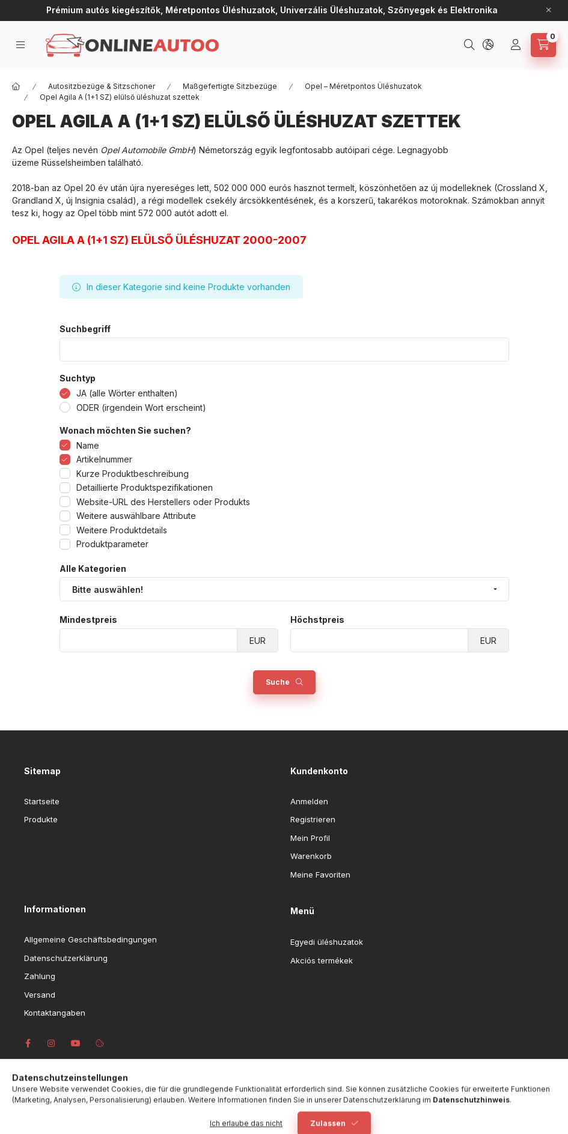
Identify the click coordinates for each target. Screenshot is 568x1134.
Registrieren (312, 819)
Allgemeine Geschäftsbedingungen (90, 939)
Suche (278, 682)
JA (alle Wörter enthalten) (127, 393)
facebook (28, 1043)
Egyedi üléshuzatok (326, 942)
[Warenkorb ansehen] (543, 45)
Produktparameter (112, 544)
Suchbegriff (85, 329)
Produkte (41, 819)
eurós (280, 188)
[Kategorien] (21, 45)
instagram (52, 1043)
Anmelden (309, 801)
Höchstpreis (317, 620)
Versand (39, 994)
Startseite (42, 801)
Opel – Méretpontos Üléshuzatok (363, 86)
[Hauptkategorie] (16, 86)
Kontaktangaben (54, 1012)
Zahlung (39, 976)
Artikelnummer (104, 459)
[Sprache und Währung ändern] (489, 45)
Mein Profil (310, 838)
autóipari (352, 150)
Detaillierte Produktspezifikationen (144, 487)
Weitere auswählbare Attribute (136, 516)
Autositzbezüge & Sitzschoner (101, 86)
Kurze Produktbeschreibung (132, 473)
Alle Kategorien (93, 569)
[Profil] (517, 45)
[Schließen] (549, 10)
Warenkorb (311, 856)
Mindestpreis (88, 620)
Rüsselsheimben (73, 162)
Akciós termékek (321, 960)
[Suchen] (470, 45)
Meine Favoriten (320, 874)
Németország (225, 150)
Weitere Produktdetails (121, 530)
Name (87, 445)
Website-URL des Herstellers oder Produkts (163, 502)
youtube (76, 1043)
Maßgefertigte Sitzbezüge (230, 86)
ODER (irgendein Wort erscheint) (141, 407)
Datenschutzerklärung (66, 958)
